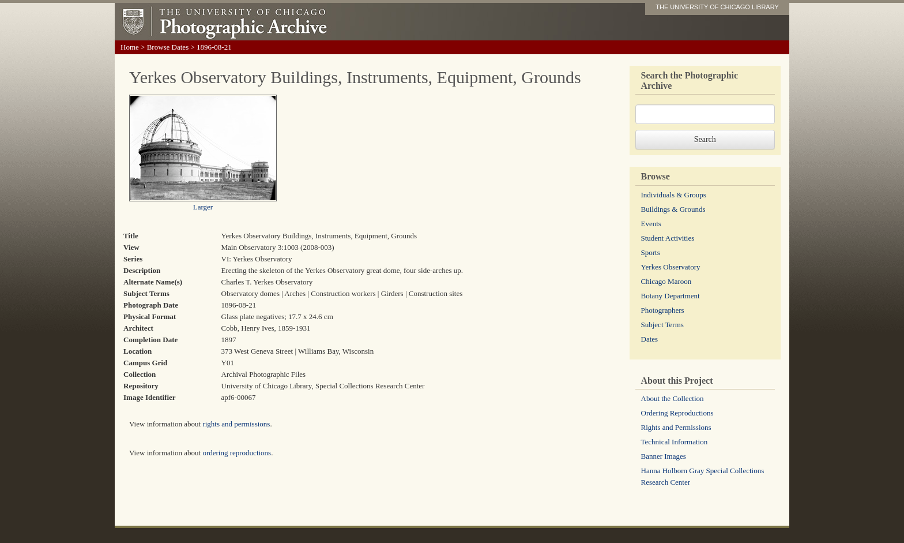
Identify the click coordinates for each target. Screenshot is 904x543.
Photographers (662, 310)
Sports (650, 252)
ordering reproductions (236, 452)
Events (651, 223)
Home (129, 47)
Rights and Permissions (676, 427)
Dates (649, 339)
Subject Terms (662, 324)
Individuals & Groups (673, 194)
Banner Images (663, 456)
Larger (203, 207)
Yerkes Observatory (670, 267)
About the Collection (672, 398)
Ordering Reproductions (677, 413)
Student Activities (668, 238)
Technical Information (674, 441)
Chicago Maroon (666, 281)
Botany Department (670, 295)
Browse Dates (168, 47)
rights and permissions (236, 424)
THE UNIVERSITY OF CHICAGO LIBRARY (717, 6)
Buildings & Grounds (673, 209)
